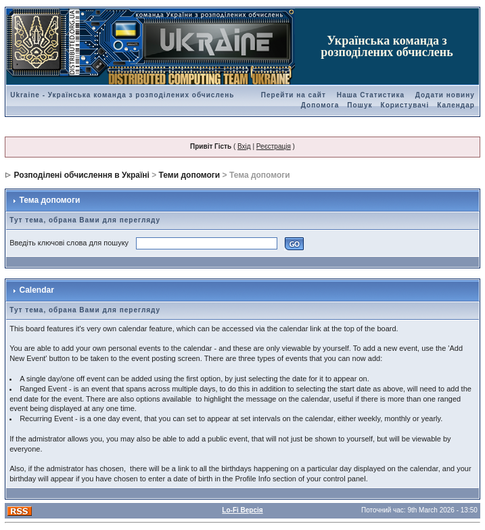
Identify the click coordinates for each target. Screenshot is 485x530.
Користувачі (405, 105)
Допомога (320, 105)
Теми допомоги (190, 175)
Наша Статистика (371, 95)
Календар (456, 105)
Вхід (244, 146)
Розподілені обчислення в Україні (81, 175)
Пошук (359, 105)
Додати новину (445, 95)
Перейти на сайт (293, 95)
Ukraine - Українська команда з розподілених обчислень (122, 95)
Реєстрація (273, 146)
